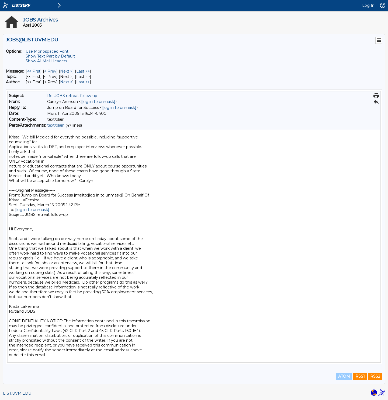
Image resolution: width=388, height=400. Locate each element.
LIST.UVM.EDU (17, 393)
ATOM (344, 376)
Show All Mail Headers (46, 61)
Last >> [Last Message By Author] (83, 82)
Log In (368, 5)
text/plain (55, 125)
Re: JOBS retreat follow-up (72, 95)
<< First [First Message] (33, 71)
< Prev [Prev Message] (50, 71)
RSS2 (375, 376)
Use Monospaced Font (47, 51)
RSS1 (360, 376)
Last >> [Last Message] (83, 71)
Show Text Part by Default (50, 56)
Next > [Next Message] (66, 71)
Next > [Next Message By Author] (66, 82)
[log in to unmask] (98, 101)
